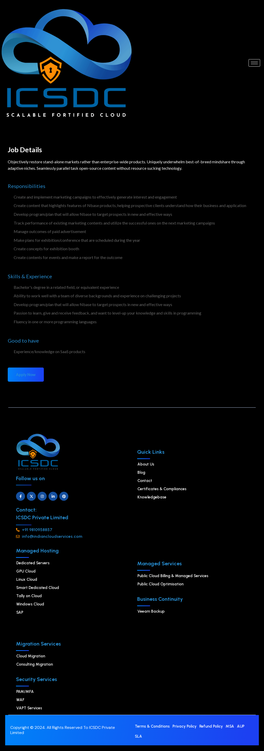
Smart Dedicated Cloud (37, 587)
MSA (230, 726)
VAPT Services (29, 708)
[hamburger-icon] (254, 63)
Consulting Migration (34, 664)
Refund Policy (211, 726)
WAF (20, 700)
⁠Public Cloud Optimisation (160, 584)
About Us (145, 464)
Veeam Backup (151, 611)
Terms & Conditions (152, 726)
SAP (19, 612)
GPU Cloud (26, 571)
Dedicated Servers (33, 563)
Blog (141, 472)
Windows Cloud (30, 604)
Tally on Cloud (29, 596)
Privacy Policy (184, 726)
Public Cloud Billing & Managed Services (172, 576)
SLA (138, 737)
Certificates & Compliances (161, 489)
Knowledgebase (151, 497)
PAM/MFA (25, 691)
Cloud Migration (30, 656)
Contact (144, 480)
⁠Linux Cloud (26, 579)
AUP (240, 726)
